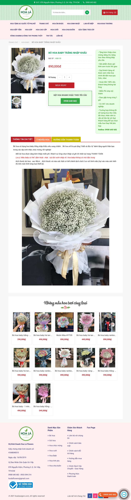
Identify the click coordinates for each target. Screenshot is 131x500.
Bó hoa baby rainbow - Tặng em (111, 335)
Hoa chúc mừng (55, 445)
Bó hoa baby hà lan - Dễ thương (90, 335)
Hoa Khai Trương (105, 24)
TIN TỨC (49, 36)
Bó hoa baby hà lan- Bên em (24, 371)
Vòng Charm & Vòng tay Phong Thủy (26, 36)
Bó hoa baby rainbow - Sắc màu (68, 371)
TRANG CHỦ (44, 24)
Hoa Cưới (54, 30)
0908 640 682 (70, 101)
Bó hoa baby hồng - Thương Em (47, 406)
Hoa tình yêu (54, 461)
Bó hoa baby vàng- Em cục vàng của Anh (94, 371)
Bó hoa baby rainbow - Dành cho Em (49, 371)
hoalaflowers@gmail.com (18, 478)
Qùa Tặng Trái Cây (86, 30)
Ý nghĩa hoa (42, 139)
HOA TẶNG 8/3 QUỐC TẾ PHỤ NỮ (23, 24)
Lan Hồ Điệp (89, 24)
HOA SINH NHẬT (73, 24)
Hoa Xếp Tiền (15, 30)
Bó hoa (52, 435)
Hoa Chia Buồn (68, 30)
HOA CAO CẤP (41, 30)
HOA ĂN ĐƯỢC (57, 24)
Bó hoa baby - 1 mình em (23, 406)
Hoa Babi (53, 456)
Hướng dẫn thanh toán (66, 139)
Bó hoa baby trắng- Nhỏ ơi (109, 371)
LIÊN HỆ (59, 36)
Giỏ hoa (52, 440)
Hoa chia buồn (55, 466)
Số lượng (52, 77)
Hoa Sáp (28, 30)
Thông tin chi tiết (23, 139)
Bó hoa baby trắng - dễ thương (25, 335)
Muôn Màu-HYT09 (64, 335)
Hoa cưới (53, 451)
